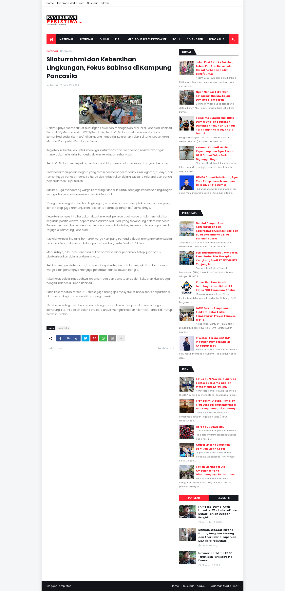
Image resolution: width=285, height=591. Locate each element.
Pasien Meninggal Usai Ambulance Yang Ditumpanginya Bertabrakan (216, 470)
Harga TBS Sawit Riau (210, 426)
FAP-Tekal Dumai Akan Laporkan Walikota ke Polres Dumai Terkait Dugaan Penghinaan (218, 512)
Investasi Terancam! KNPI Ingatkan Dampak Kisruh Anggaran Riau (213, 341)
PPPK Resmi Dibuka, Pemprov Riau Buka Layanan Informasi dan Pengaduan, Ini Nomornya (216, 404)
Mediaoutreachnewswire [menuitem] (146, 39)
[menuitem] (51, 39)
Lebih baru (55, 348)
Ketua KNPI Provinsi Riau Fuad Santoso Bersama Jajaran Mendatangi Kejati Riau (216, 382)
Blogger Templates (59, 586)
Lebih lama (165, 348)
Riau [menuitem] (118, 39)
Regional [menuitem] (87, 39)
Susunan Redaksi (98, 3)
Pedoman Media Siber (70, 3)
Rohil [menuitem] (176, 39)
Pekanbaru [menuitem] (195, 39)
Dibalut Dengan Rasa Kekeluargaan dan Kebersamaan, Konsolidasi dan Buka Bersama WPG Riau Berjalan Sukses (217, 230)
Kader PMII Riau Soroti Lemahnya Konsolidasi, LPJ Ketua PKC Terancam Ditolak (215, 286)
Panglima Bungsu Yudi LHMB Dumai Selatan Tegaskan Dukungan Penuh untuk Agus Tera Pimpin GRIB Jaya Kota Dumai (215, 125)
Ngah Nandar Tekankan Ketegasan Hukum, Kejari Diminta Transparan (213, 95)
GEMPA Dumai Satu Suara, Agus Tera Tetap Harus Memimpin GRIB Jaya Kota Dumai (217, 181)
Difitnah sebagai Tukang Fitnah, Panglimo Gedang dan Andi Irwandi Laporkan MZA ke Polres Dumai (217, 535)
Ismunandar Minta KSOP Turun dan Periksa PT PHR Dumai (216, 556)
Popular (194, 498)
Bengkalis (66, 51)
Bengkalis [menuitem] (216, 39)
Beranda (52, 51)
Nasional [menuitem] (66, 39)
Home (50, 3)
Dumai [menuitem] (104, 39)
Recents (224, 498)
